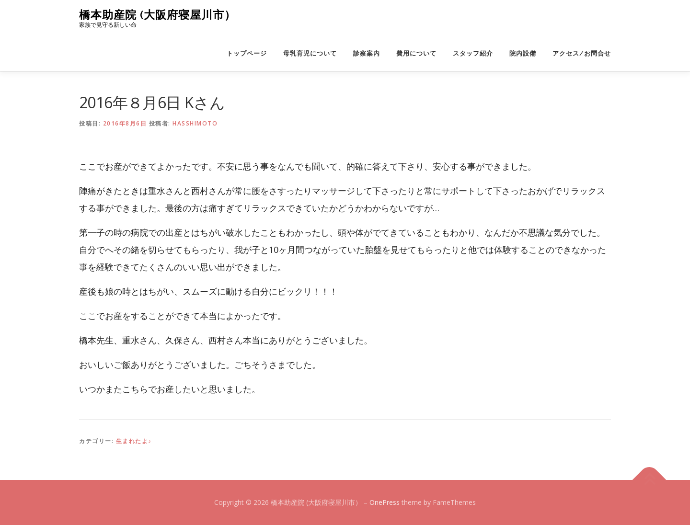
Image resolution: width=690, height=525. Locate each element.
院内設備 (522, 53)
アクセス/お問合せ (581, 53)
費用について (416, 53)
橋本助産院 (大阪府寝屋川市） (157, 14)
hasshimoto (195, 123)
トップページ (247, 53)
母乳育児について (310, 53)
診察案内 (366, 53)
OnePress (384, 502)
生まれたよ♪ (134, 441)
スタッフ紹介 (473, 53)
